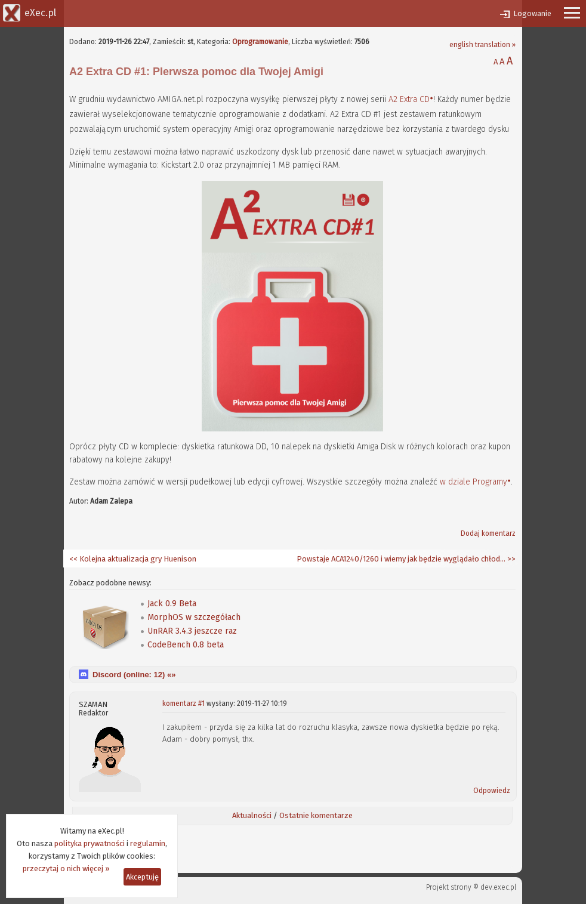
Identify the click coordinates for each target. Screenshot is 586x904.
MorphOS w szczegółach (193, 617)
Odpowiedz (491, 790)
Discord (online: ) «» (133, 674)
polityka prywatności (89, 843)
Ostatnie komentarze (316, 815)
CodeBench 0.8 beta (185, 645)
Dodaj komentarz (488, 533)
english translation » (482, 45)
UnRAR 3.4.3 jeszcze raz (192, 631)
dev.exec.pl (498, 887)
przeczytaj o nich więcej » (66, 868)
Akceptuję (142, 876)
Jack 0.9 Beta (171, 603)
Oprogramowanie (260, 42)
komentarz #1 (183, 703)
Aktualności (252, 815)
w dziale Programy (473, 482)
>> (510, 558)
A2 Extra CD (409, 99)
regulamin (147, 843)
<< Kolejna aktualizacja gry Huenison (132, 558)
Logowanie (532, 13)
